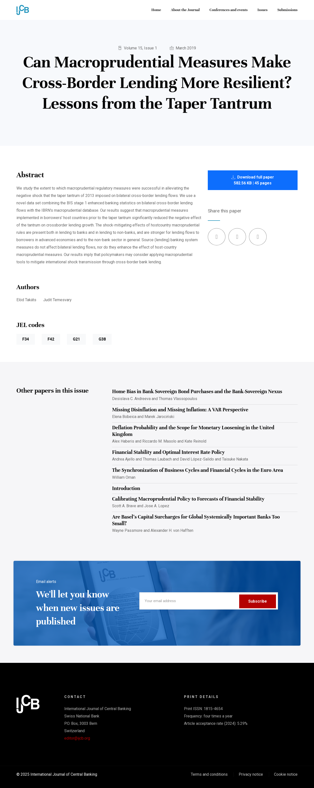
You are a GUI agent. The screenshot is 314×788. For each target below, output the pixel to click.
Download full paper (252, 180)
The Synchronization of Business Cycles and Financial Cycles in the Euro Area (197, 470)
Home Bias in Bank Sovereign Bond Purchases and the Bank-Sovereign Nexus (197, 391)
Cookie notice (286, 774)
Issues (263, 10)
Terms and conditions (209, 774)
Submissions (287, 10)
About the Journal (185, 10)
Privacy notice (251, 774)
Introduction (126, 488)
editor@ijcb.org (77, 738)
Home (156, 10)
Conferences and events (228, 10)
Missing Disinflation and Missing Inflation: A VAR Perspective (180, 410)
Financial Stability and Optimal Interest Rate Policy (168, 452)
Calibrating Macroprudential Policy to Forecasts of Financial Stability (188, 499)
